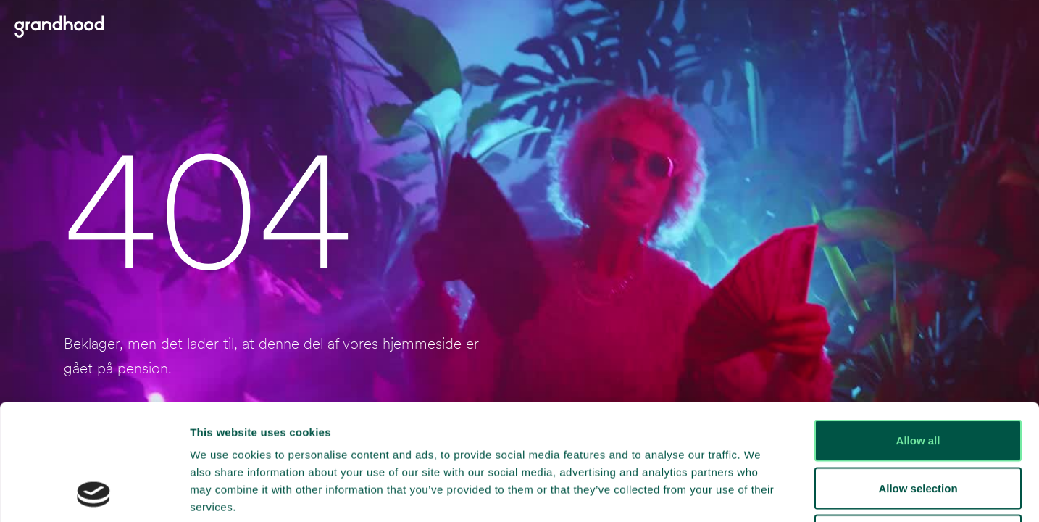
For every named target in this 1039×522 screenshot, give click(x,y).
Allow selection (917, 379)
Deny (918, 426)
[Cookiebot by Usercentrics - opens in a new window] (93, 494)
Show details (760, 493)
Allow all (918, 332)
